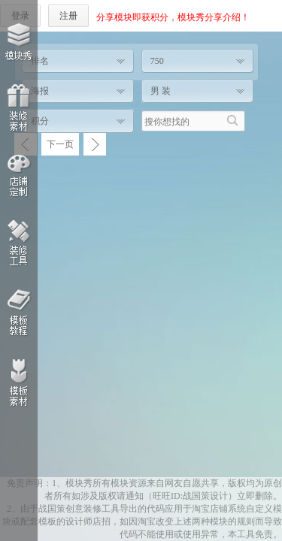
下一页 (60, 144)
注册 (68, 16)
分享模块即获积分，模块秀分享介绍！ (173, 17)
